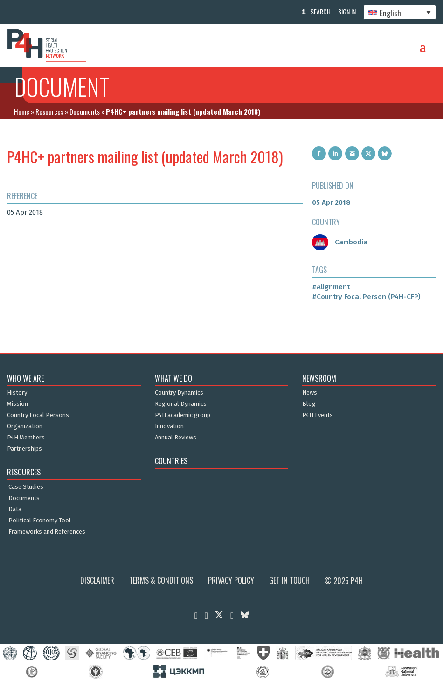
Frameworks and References (46, 531)
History (17, 392)
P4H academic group (182, 415)
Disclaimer (97, 580)
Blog (309, 404)
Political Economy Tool (39, 520)
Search (317, 11)
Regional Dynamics (181, 404)
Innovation (169, 426)
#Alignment (331, 287)
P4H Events (317, 415)
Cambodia (339, 242)
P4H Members (26, 437)
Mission (17, 404)
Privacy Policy (231, 580)
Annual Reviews (175, 437)
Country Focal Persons (38, 415)
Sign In (345, 11)
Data (14, 509)
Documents (84, 111)
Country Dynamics (179, 392)
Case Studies (25, 487)
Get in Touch (289, 580)
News (309, 392)
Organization (24, 426)
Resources (49, 111)
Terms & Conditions (161, 580)
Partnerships (24, 448)
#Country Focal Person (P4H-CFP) (366, 296)
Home (21, 111)
